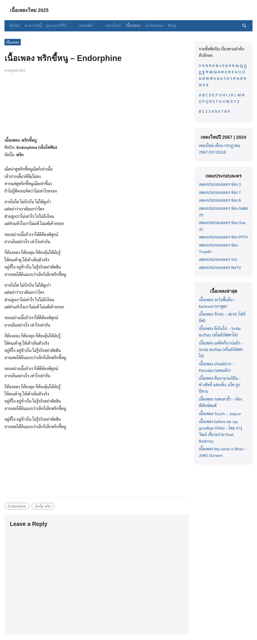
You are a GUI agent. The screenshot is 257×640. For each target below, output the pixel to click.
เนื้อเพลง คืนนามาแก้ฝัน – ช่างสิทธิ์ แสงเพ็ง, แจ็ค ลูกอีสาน (220, 384)
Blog (165, 25)
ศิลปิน (15, 25)
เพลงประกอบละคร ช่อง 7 (220, 192)
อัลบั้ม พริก (43, 506)
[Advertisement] (96, 106)
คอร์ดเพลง (147, 25)
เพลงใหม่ (106, 25)
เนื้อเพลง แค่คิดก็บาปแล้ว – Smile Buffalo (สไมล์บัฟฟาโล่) (221, 349)
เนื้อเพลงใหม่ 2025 (31, 10)
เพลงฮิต (82, 25)
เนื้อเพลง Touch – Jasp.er (220, 413)
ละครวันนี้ (33, 25)
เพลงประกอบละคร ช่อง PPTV (223, 236)
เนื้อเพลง (126, 25)
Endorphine (17, 506)
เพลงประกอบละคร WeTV (220, 267)
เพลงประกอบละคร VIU (218, 259)
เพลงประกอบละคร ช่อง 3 (220, 184)
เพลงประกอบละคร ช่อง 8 (220, 200)
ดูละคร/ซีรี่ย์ (56, 25)
